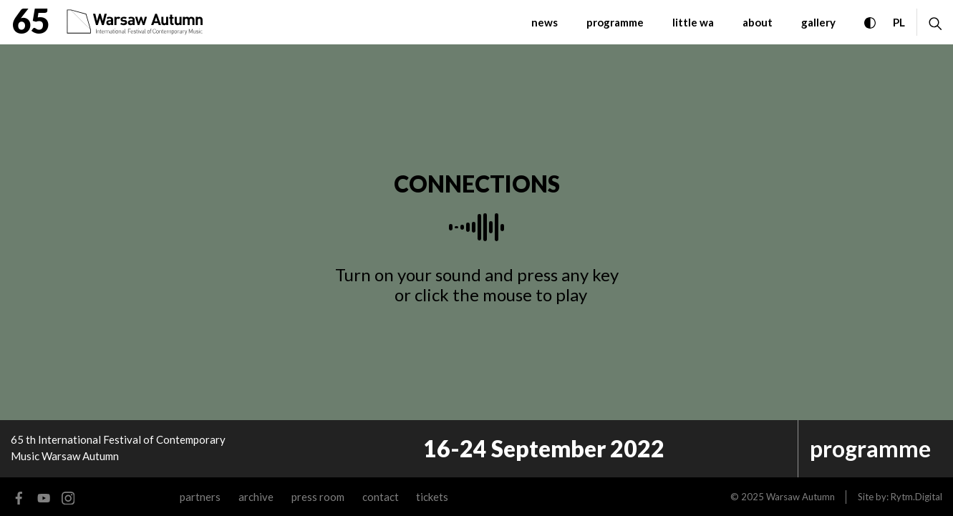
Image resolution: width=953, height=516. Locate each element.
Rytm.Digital (916, 496)
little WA (693, 22)
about (757, 22)
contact (380, 496)
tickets (432, 496)
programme (615, 22)
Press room (317, 496)
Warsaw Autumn (800, 496)
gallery (818, 22)
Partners (200, 496)
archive (256, 496)
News (544, 22)
